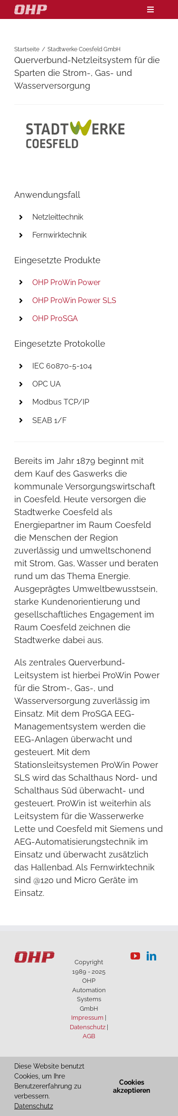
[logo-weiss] (30, 9)
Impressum (87, 1017)
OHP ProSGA (55, 318)
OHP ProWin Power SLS (74, 300)
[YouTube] (135, 956)
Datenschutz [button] (33, 1106)
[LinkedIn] (151, 956)
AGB (89, 1036)
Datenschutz (87, 1027)
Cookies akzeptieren (131, 1086)
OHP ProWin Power (66, 282)
